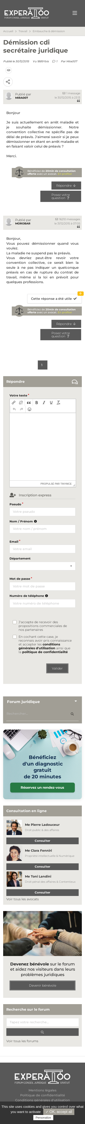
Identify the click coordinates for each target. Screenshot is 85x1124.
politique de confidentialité (45, 652)
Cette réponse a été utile (56, 297)
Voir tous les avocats (22, 899)
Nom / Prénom (24, 521)
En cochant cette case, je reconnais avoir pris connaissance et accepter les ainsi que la (45, 644)
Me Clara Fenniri (38, 851)
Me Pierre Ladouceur (42, 825)
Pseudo (15, 504)
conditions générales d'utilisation (39, 646)
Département (20, 558)
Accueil (8, 31)
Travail (23, 31)
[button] (13, 402)
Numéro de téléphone (29, 596)
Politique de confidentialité (42, 1095)
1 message (71, 93)
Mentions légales (42, 1090)
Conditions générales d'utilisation (42, 1100)
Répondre (66, 186)
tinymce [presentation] (66, 483)
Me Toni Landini (38, 876)
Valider (57, 668)
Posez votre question (60, 196)
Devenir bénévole (42, 985)
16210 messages (67, 219)
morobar (22, 223)
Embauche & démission (49, 31)
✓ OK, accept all (59, 1112)
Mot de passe (20, 578)
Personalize (43, 1117)
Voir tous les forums (22, 1041)
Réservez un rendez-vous (42, 787)
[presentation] (13, 402)
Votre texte (18, 395)
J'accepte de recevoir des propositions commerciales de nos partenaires (43, 626)
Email (14, 541)
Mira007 (71, 61)
